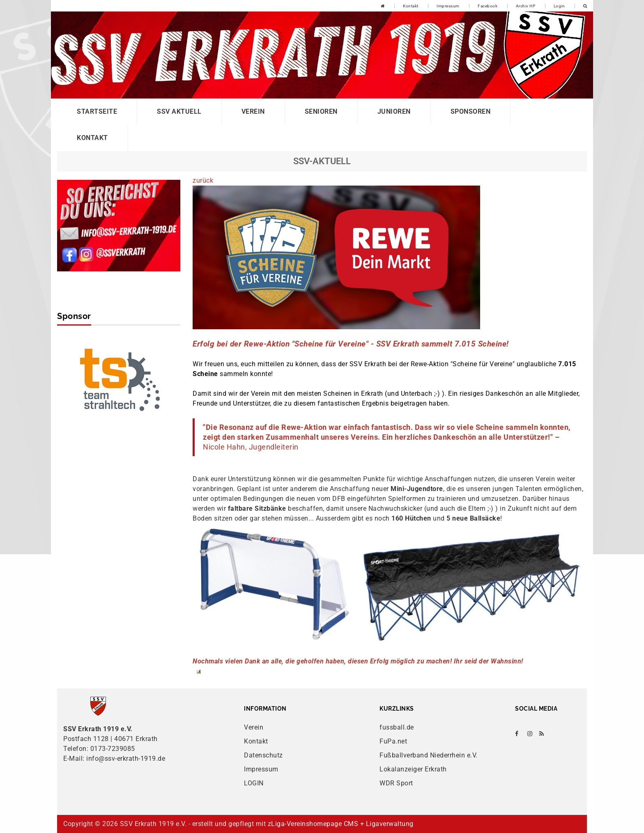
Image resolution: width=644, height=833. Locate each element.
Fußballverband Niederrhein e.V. (429, 755)
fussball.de (397, 727)
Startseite (97, 111)
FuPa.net (393, 741)
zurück (203, 180)
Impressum (448, 6)
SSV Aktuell (179, 111)
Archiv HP (526, 6)
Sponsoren (471, 111)
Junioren (394, 111)
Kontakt (411, 6)
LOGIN (254, 783)
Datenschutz (263, 755)
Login (559, 6)
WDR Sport (396, 783)
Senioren (321, 111)
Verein (253, 111)
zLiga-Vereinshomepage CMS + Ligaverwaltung (341, 824)
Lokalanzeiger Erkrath (413, 769)
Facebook (487, 6)
